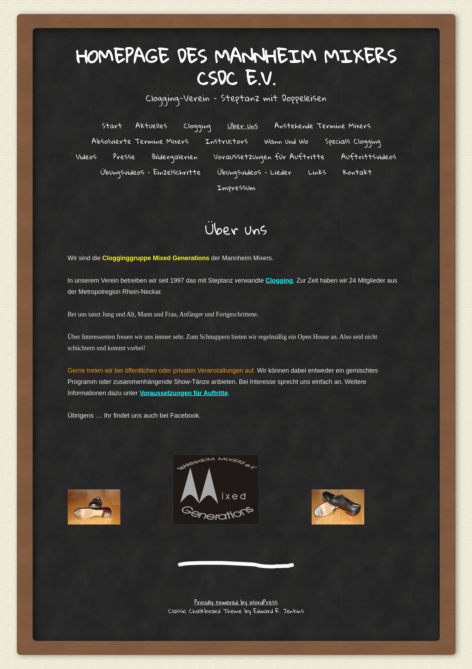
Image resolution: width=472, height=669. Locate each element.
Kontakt (357, 172)
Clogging (197, 125)
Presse (124, 156)
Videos (86, 156)
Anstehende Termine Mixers (322, 125)
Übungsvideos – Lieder (254, 172)
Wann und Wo (286, 141)
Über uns (242, 125)
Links (317, 172)
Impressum (236, 187)
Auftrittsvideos (368, 156)
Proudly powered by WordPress (236, 602)
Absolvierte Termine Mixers (140, 141)
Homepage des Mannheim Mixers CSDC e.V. (236, 67)
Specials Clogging (353, 141)
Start (112, 125)
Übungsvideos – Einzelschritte (150, 172)
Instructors (226, 141)
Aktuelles (151, 125)
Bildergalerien (174, 156)
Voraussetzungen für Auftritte (269, 156)
